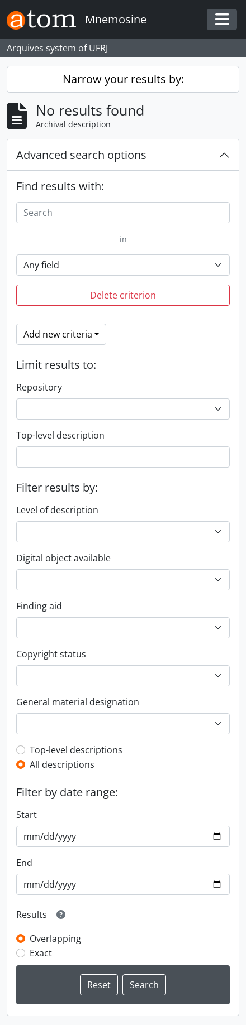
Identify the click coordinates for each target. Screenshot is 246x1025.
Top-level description (60, 435)
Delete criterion (123, 295)
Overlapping (55, 938)
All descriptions (62, 764)
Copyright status (51, 654)
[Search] (123, 212)
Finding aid (39, 606)
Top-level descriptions (76, 750)
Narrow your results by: (123, 78)
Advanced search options (81, 154)
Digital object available (63, 558)
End (24, 862)
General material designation (77, 702)
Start (26, 815)
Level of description (57, 510)
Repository (39, 387)
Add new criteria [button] (57, 334)
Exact (41, 953)
